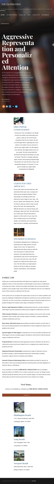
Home (2, 15)
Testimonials (5, 23)
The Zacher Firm (10, 4)
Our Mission (45, 15)
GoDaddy (34, 480)
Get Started (5, 99)
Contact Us (36, 15)
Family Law (22, 15)
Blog (29, 15)
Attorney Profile (11, 15)
